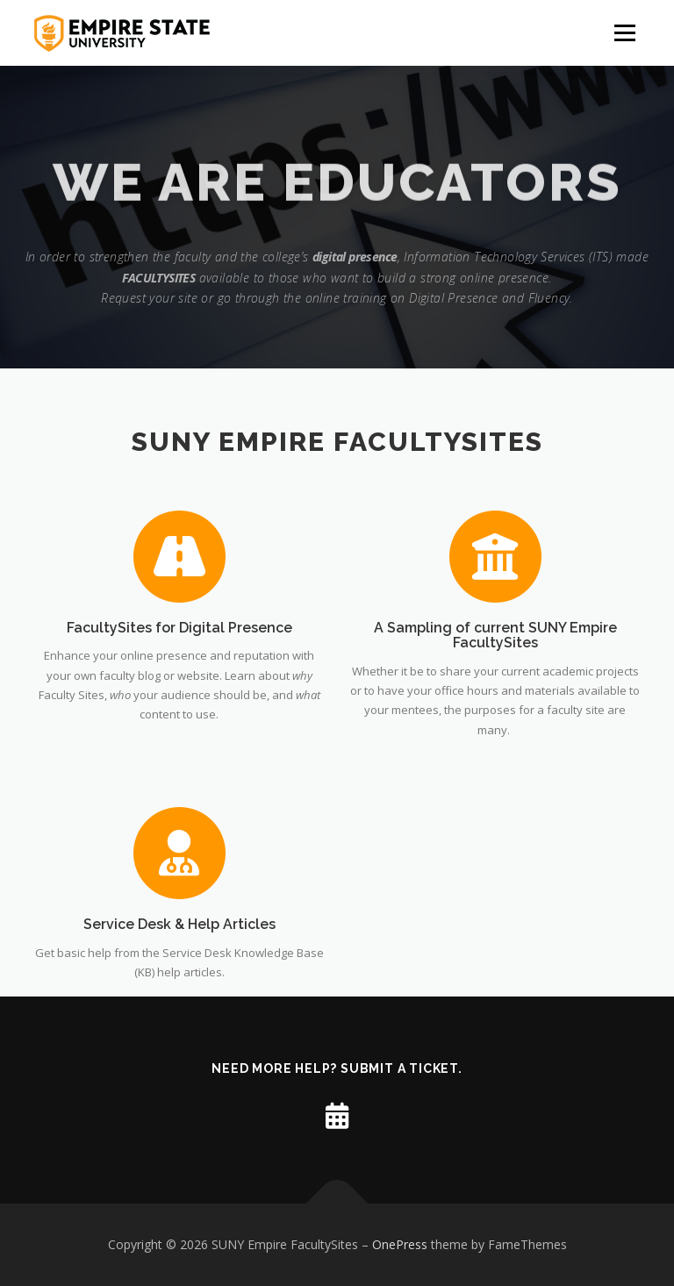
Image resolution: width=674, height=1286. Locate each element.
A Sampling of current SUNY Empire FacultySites (495, 636)
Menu (624, 32)
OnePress (399, 1244)
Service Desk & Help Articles (179, 993)
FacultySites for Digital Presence (179, 628)
